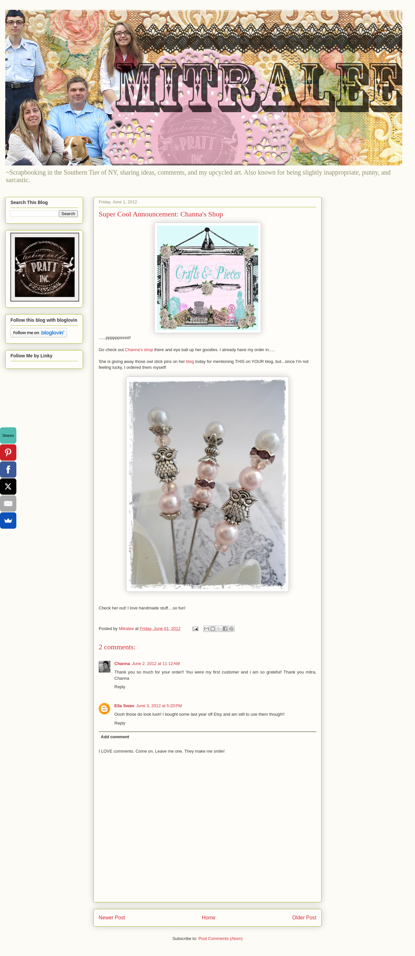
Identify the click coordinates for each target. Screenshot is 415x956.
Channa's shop (139, 349)
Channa (122, 663)
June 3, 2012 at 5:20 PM (159, 705)
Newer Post (112, 917)
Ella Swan (124, 705)
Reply (119, 686)
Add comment (115, 736)
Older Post (304, 917)
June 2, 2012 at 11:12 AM (156, 663)
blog (190, 361)
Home (209, 917)
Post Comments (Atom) (220, 938)
